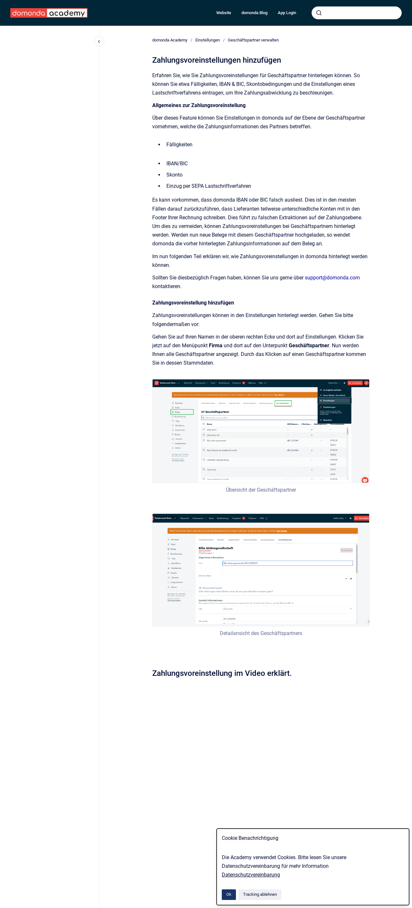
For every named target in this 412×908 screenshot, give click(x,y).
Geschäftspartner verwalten (253, 40)
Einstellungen (207, 40)
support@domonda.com (332, 278)
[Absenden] (319, 13)
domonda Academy (169, 40)
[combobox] (356, 13)
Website (223, 12)
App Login (287, 12)
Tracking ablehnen (260, 894)
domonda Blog (254, 12)
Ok (228, 894)
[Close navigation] (99, 41)
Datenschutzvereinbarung (251, 875)
